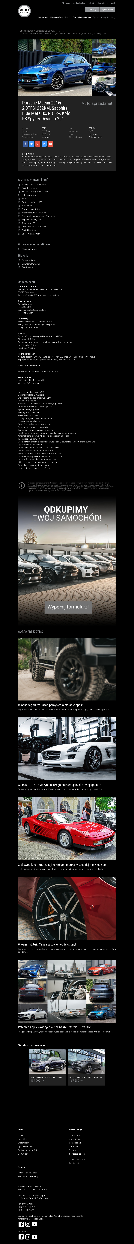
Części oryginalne (77, 1159)
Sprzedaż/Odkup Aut (101, 17)
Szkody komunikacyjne (82, 17)
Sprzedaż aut (75, 1143)
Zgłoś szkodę (107, 9)
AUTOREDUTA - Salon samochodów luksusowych (24, 11)
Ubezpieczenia (43, 17)
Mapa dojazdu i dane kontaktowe (33, 1189)
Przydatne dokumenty (28, 1176)
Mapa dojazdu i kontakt (73, 3)
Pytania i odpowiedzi (27, 1173)
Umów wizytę (92, 9)
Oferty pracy (23, 1143)
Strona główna (26, 31)
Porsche (60, 31)
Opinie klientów (25, 1146)
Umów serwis (75, 1135)
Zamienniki (74, 1163)
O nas (20, 1135)
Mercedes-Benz (56, 17)
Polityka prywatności (27, 1150)
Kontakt (68, 17)
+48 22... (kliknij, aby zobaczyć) (101, 3)
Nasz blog (22, 1139)
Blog (113, 17)
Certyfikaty (23, 1154)
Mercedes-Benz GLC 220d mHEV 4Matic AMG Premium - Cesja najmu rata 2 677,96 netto (86, 1077)
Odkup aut (73, 1146)
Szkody (72, 1150)
